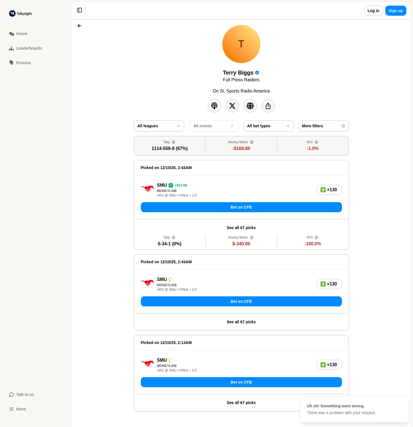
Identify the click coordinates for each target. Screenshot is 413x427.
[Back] (79, 25)
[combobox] (159, 125)
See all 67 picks (241, 227)
